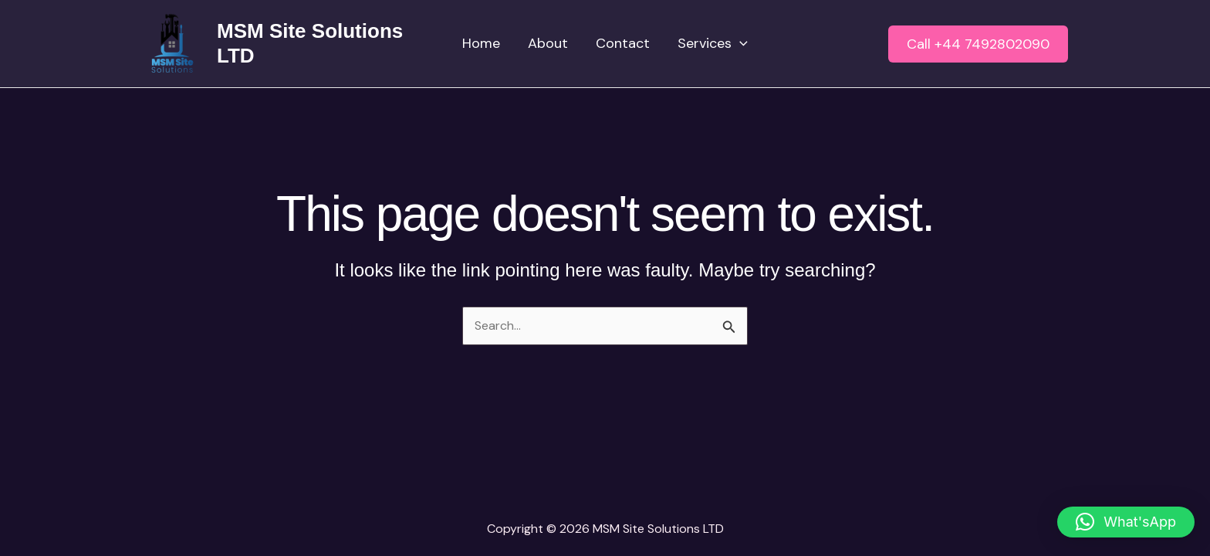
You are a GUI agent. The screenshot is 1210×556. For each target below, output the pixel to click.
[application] (740, 43)
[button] (978, 44)
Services (713, 43)
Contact (623, 43)
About (548, 43)
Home (481, 43)
